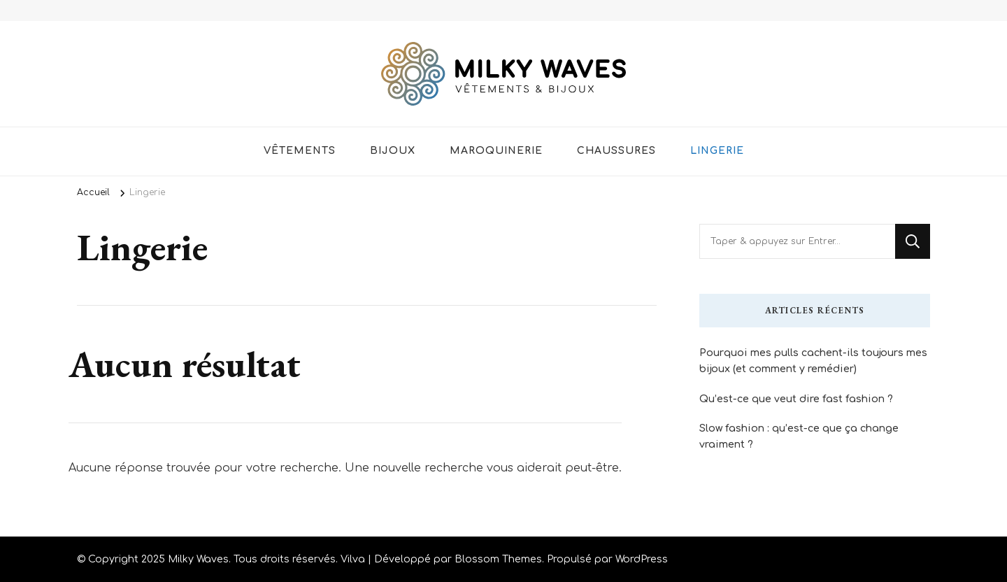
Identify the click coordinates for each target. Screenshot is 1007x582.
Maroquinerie (496, 151)
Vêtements (300, 151)
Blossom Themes (498, 559)
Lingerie (717, 151)
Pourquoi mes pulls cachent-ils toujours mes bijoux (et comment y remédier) (813, 360)
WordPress (641, 559)
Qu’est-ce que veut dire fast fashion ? (796, 398)
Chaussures (616, 151)
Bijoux (392, 151)
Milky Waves (198, 559)
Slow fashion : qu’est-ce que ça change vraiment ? (799, 436)
